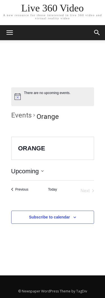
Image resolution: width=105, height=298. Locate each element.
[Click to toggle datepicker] (27, 171)
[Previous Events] (20, 189)
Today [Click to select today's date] (52, 189)
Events (21, 115)
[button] (97, 32)
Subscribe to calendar (49, 217)
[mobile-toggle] (9, 32)
